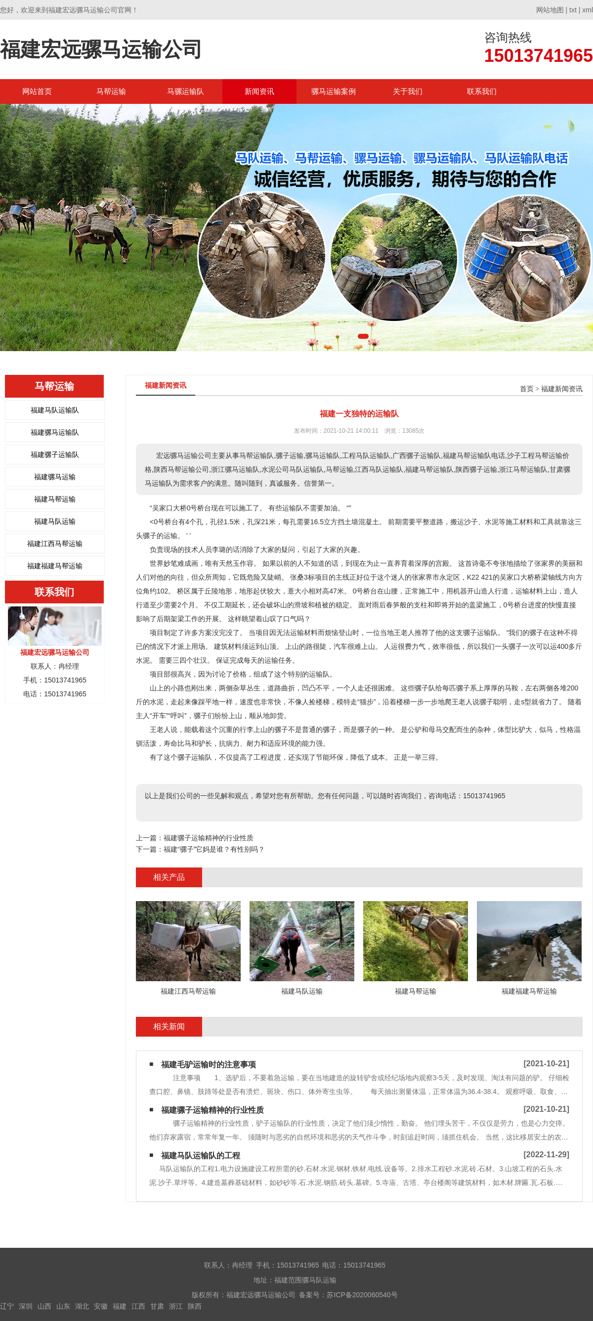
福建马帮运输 (55, 499)
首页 (527, 389)
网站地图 (550, 10)
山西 (44, 1306)
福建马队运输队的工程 (200, 1155)
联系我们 (482, 91)
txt (573, 10)
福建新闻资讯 (562, 389)
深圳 (26, 1306)
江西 (138, 1306)
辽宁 (7, 1306)
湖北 (82, 1306)
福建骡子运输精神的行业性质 (209, 838)
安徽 (101, 1306)
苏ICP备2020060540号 (362, 1295)
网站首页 (37, 91)
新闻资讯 (259, 91)
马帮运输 (111, 91)
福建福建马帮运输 (55, 566)
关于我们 (408, 91)
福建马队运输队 (55, 410)
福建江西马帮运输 (55, 543)
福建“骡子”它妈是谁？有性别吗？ (214, 849)
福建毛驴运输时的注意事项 (208, 1064)
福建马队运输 (55, 521)
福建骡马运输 (55, 477)
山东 (63, 1306)
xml (587, 10)
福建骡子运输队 (55, 454)
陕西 (195, 1306)
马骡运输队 (185, 91)
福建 (120, 1306)
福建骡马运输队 (55, 432)
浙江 (176, 1306)
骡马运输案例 (333, 91)
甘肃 (157, 1306)
